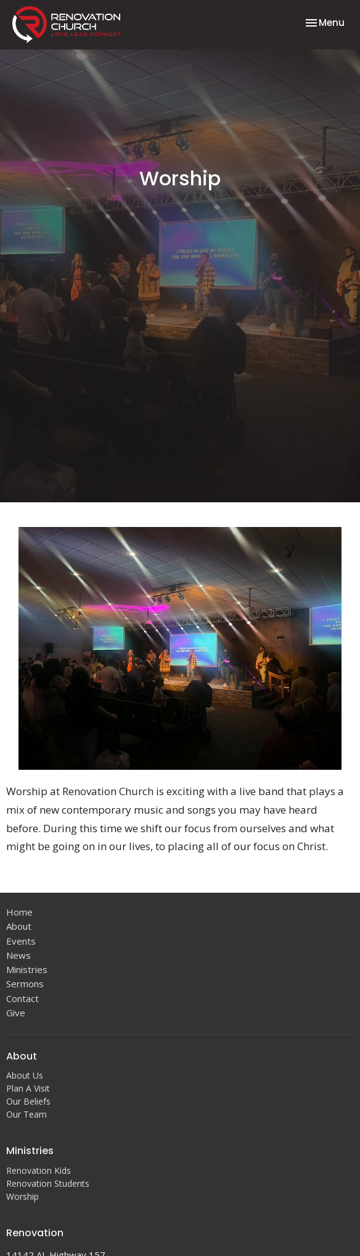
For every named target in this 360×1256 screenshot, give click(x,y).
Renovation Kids (38, 1170)
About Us (24, 1075)
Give (15, 1012)
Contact (22, 998)
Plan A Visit (28, 1088)
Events (21, 941)
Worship (22, 1196)
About (18, 926)
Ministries (26, 969)
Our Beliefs (28, 1101)
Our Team (26, 1114)
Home (19, 912)
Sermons (25, 983)
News (18, 955)
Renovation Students (47, 1183)
